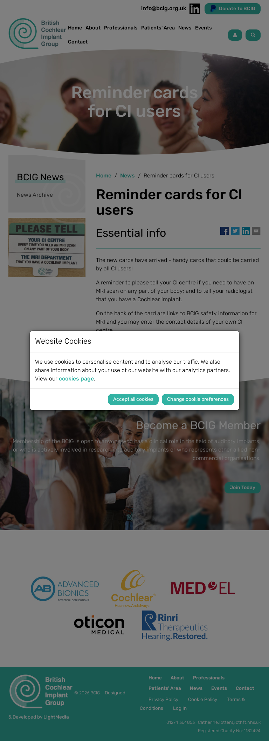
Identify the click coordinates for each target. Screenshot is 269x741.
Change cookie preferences (198, 399)
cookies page (76, 378)
